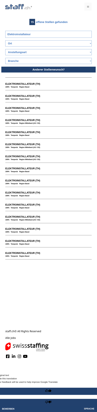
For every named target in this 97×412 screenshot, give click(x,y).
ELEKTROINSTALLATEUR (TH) (22, 84)
